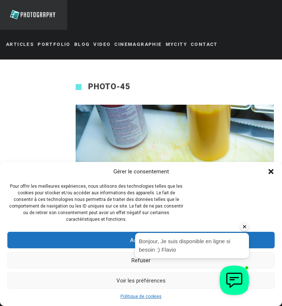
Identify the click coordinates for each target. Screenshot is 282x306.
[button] (271, 171)
